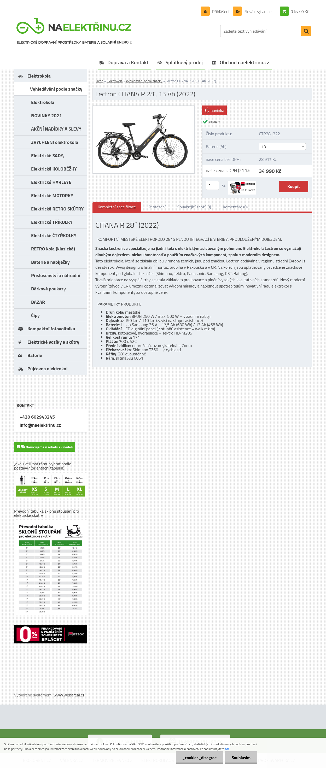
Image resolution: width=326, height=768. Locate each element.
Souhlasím (241, 757)
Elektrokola (39, 75)
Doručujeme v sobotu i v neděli (45, 446)
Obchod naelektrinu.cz (244, 62)
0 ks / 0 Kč (299, 11)
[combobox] (282, 146)
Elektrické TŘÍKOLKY (52, 222)
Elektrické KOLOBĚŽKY (54, 168)
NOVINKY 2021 (46, 115)
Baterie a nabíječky (50, 262)
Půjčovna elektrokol (47, 368)
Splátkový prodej (184, 62)
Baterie (34, 355)
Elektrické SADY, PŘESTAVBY (47, 157)
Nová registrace (257, 11)
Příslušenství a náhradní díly (55, 277)
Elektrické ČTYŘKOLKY (53, 235)
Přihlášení (220, 11)
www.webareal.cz (69, 695)
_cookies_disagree (199, 757)
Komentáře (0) (235, 207)
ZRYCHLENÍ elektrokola (54, 142)
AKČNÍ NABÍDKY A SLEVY (56, 128)
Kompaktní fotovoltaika (51, 328)
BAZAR (38, 302)
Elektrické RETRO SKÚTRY (57, 208)
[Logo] (74, 31)
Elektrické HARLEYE (51, 182)
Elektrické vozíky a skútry (53, 341)
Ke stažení (157, 207)
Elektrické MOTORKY (52, 195)
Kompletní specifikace (117, 207)
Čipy (35, 315)
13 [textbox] (263, 147)
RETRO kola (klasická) (53, 248)
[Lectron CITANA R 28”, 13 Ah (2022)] (143, 108)
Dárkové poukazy (48, 288)
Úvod (99, 81)
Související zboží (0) (194, 207)
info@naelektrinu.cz (40, 425)
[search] (306, 31)
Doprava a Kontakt (127, 62)
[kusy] (212, 185)
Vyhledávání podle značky (56, 88)
